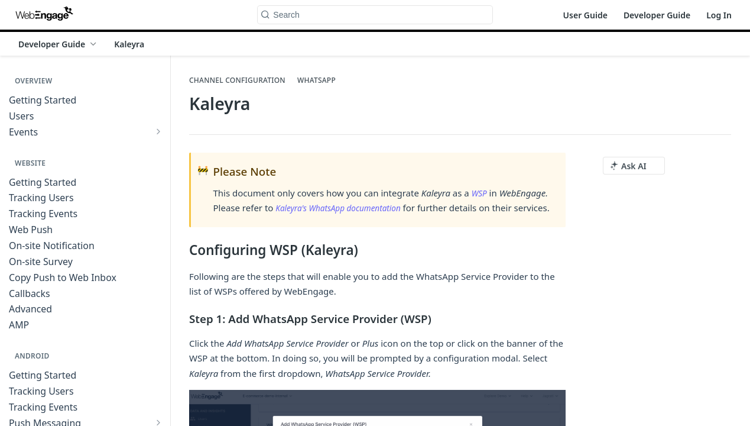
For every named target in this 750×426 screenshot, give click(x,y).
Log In (719, 15)
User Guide (585, 15)
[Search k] (375, 15)
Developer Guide (657, 15)
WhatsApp (316, 80)
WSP (480, 193)
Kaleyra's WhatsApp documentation (344, 208)
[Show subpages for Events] (158, 131)
